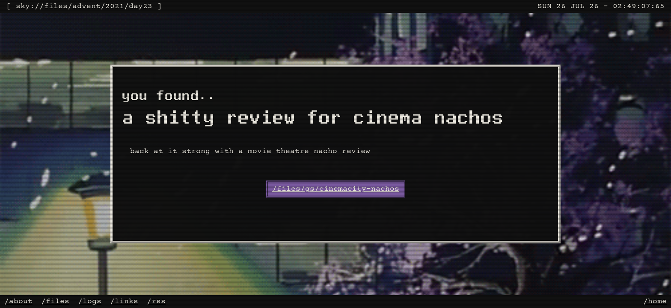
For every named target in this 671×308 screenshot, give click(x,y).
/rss (156, 301)
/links (124, 301)
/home (655, 301)
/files (55, 301)
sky (23, 6)
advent (86, 6)
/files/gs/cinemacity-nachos (335, 189)
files (56, 6)
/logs (89, 301)
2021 (114, 6)
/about (18, 301)
